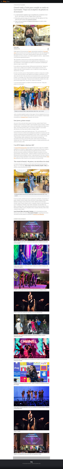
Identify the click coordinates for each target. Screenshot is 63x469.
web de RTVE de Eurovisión (21, 147)
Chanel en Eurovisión (33, 21)
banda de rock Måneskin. (38, 214)
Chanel (29, 51)
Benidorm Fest (24, 117)
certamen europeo (32, 19)
